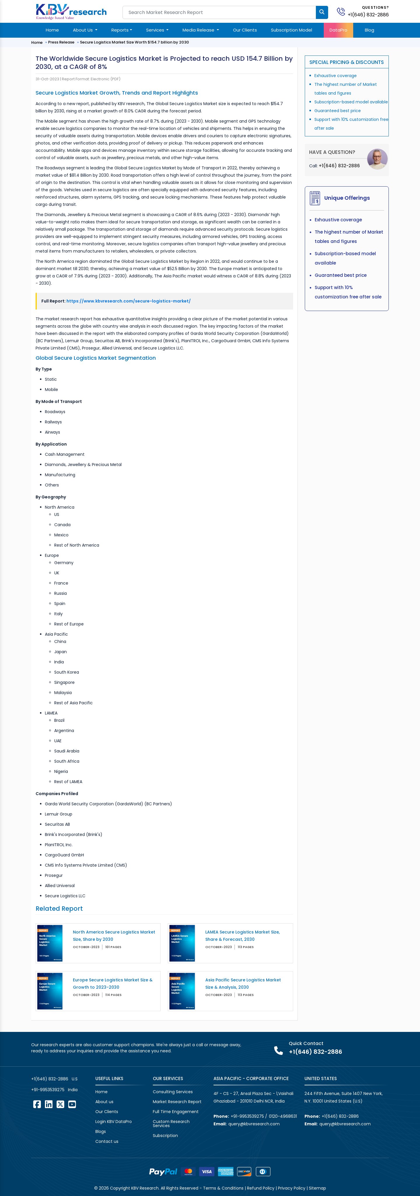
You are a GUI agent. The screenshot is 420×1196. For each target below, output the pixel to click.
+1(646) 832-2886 (368, 14)
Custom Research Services (171, 1123)
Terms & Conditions (223, 1188)
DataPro (338, 30)
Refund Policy (260, 1188)
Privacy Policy (291, 1188)
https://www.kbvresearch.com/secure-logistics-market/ (128, 301)
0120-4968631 (283, 1116)
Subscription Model (291, 30)
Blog (369, 30)
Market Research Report (177, 1102)
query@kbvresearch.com (254, 1124)
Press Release (61, 42)
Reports (120, 30)
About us (104, 1102)
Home (52, 30)
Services (155, 30)
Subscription (165, 1136)
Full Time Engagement (176, 1112)
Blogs (100, 1131)
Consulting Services (173, 1092)
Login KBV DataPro (113, 1121)
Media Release (199, 30)
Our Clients (245, 30)
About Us (83, 30)
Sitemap (317, 1188)
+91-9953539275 (47, 1090)
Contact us (106, 1141)
